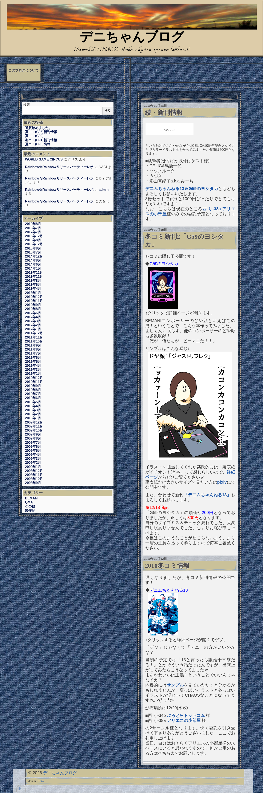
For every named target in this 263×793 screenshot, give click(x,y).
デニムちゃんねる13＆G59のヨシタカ (181, 188)
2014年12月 (34, 256)
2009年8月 (33, 438)
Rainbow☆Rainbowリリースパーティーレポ (59, 167)
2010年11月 (34, 382)
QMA (29, 502)
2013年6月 (33, 284)
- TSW (40, 781)
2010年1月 (33, 418)
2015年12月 (34, 244)
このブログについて (23, 70)
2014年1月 (33, 268)
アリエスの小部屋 (184, 720)
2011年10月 (34, 341)
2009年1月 (33, 467)
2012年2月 (33, 325)
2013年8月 (33, 280)
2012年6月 (33, 313)
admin (104, 190)
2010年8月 (33, 390)
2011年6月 (33, 357)
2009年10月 (34, 430)
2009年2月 (33, 462)
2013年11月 (34, 276)
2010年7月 (33, 394)
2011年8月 (33, 349)
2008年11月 (34, 475)
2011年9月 (33, 345)
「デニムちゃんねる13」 (207, 494)
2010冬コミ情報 (167, 565)
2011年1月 (33, 373)
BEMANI (31, 498)
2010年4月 (33, 406)
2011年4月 (33, 365)
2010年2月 (33, 414)
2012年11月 (34, 301)
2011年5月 (33, 361)
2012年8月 (33, 309)
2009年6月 (33, 446)
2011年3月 (33, 369)
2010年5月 (33, 402)
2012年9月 (33, 305)
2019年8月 (33, 224)
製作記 (30, 510)
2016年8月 (33, 240)
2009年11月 (34, 426)
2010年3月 (33, 410)
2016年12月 (34, 236)
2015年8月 (33, 248)
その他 (30, 506)
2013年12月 (34, 272)
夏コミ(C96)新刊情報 (41, 132)
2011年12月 (34, 333)
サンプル (175, 685)
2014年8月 (33, 260)
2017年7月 (33, 232)
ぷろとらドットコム (186, 715)
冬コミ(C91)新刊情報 (41, 140)
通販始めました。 (38, 128)
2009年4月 (33, 454)
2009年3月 (33, 458)
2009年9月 (33, 434)
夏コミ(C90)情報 (37, 144)
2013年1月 (33, 293)
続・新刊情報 (164, 112)
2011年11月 (34, 337)
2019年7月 (33, 228)
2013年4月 (33, 288)
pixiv (222, 482)
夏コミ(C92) (34, 136)
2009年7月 (33, 442)
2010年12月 (34, 378)
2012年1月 (33, 329)
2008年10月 (34, 479)
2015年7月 (33, 252)
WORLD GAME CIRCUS (44, 159)
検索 (26, 105)
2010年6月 (33, 398)
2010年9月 (33, 386)
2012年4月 (33, 317)
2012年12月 (34, 297)
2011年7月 (33, 353)
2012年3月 (33, 321)
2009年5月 (33, 450)
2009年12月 (34, 422)
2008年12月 (34, 471)
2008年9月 (33, 483)
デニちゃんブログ (132, 37)
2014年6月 (33, 264)
